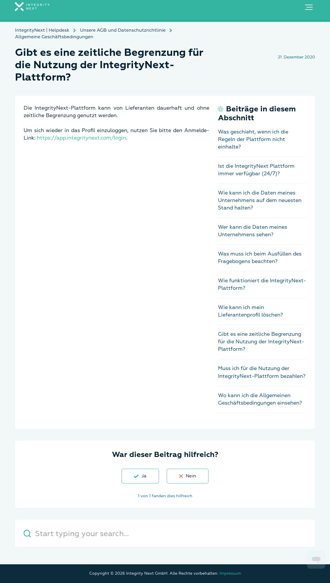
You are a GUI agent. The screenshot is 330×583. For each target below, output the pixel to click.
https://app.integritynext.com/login (81, 138)
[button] (309, 7)
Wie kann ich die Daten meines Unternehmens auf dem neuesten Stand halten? (259, 200)
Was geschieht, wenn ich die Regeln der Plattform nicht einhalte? (253, 139)
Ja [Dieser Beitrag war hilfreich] (144, 476)
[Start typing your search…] (165, 533)
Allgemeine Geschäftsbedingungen (54, 37)
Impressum (230, 573)
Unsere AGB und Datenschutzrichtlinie (123, 30)
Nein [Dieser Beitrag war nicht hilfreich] (191, 476)
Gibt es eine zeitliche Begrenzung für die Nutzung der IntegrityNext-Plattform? (261, 342)
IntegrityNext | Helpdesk (42, 30)
